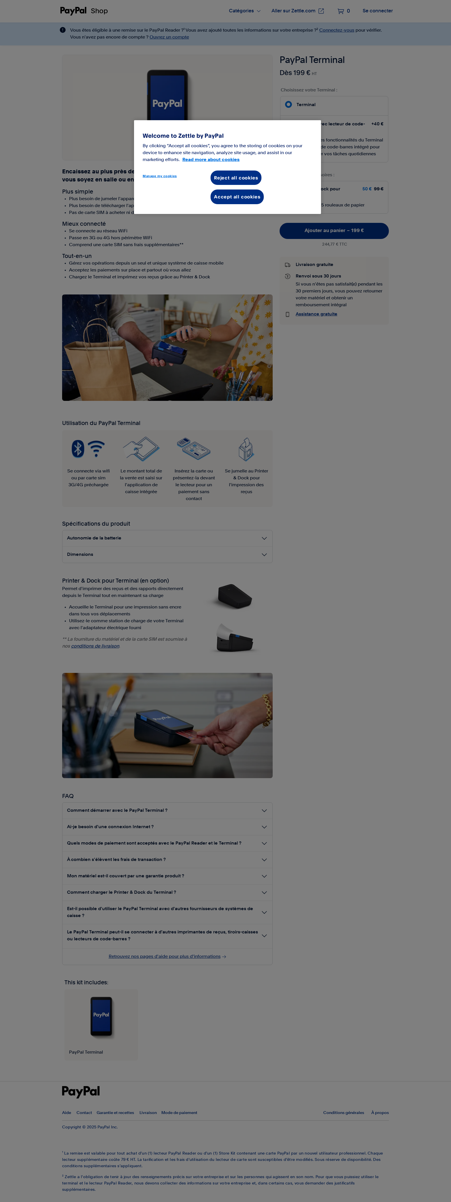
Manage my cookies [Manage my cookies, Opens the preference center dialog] (160, 176)
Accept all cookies (237, 197)
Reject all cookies (236, 178)
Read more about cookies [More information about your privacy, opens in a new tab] (211, 160)
